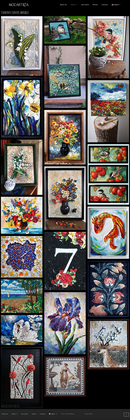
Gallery (14, 414)
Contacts (42, 414)
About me (5, 414)
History (34, 414)
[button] (126, 414)
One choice (24, 414)
